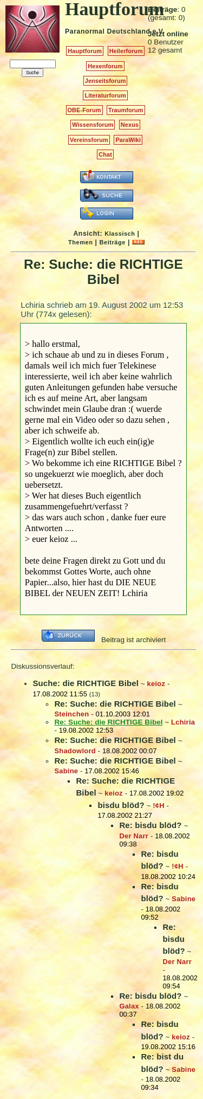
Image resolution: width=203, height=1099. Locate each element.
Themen (80, 242)
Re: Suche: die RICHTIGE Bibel (115, 703)
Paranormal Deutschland (107, 31)
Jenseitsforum (105, 80)
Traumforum (125, 110)
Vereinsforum (89, 140)
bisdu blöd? (120, 805)
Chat (105, 154)
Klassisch (119, 233)
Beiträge (113, 242)
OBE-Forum (84, 110)
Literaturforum (105, 95)
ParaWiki (128, 140)
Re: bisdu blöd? (150, 825)
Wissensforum (92, 124)
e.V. (158, 31)
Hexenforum (105, 66)
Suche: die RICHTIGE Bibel (85, 683)
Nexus (130, 124)
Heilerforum (126, 51)
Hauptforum (85, 51)
